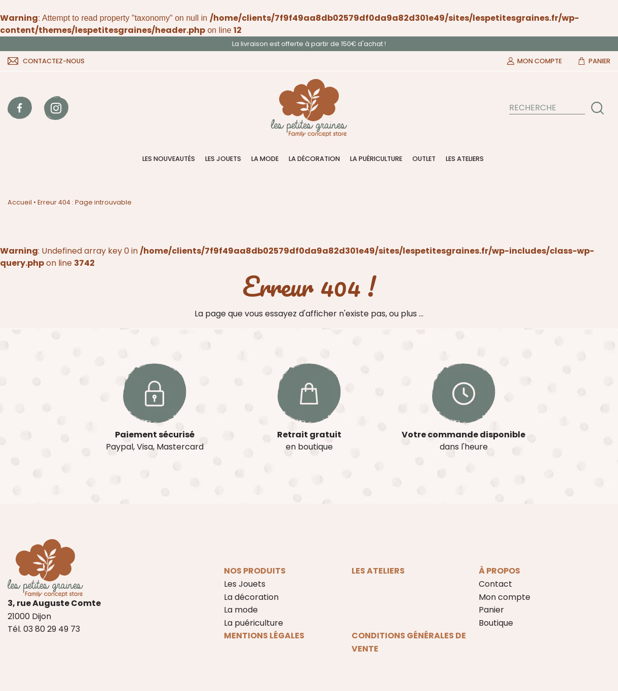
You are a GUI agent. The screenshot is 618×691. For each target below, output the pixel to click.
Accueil (20, 202)
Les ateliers (465, 158)
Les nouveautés (168, 158)
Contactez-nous (54, 61)
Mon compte (539, 61)
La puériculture (376, 158)
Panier (599, 61)
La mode (265, 158)
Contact (495, 584)
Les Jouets (223, 158)
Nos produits (255, 571)
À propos (499, 571)
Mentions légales (264, 635)
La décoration (314, 158)
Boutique (496, 623)
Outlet (424, 158)
